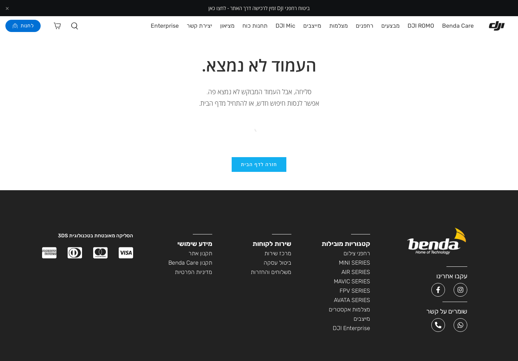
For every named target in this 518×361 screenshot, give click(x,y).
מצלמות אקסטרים (349, 310)
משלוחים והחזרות (271, 273)
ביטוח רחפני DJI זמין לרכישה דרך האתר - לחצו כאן (258, 8)
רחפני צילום (357, 254)
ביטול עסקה (277, 263)
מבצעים (390, 26)
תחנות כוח (255, 26)
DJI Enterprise (351, 329)
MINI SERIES (354, 263)
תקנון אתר (200, 254)
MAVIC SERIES (352, 282)
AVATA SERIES (352, 301)
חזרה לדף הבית (259, 165)
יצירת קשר (199, 26)
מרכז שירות (277, 254)
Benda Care (458, 26)
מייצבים (312, 26)
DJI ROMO (421, 26)
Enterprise (165, 26)
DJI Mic (285, 26)
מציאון (227, 26)
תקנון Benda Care (190, 263)
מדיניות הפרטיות (193, 273)
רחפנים (364, 26)
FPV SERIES (355, 291)
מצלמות (338, 26)
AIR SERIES (355, 273)
